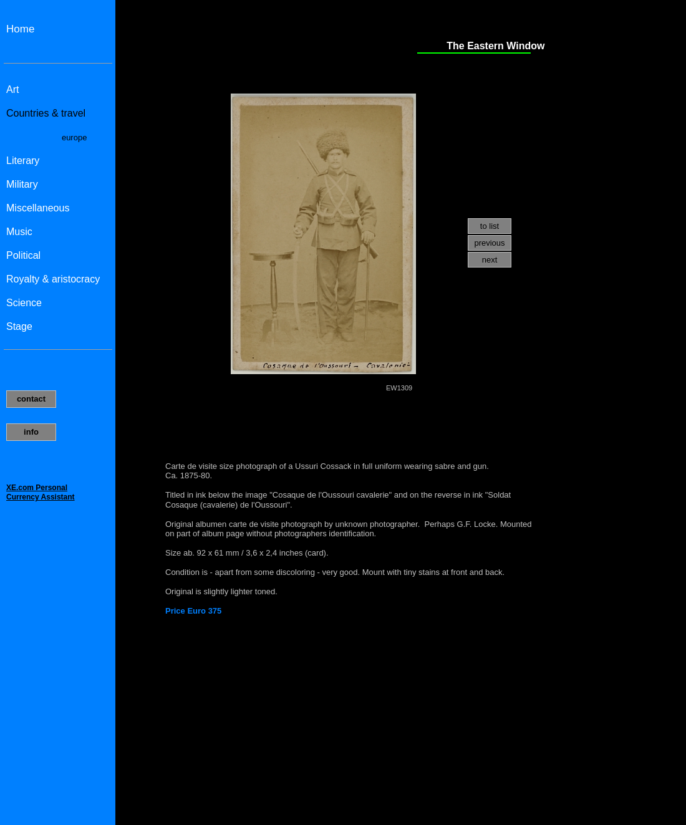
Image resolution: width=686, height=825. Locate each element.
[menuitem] (489, 226)
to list (489, 226)
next (490, 259)
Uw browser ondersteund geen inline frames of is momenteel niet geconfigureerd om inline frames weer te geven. (57, 412)
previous (489, 243)
